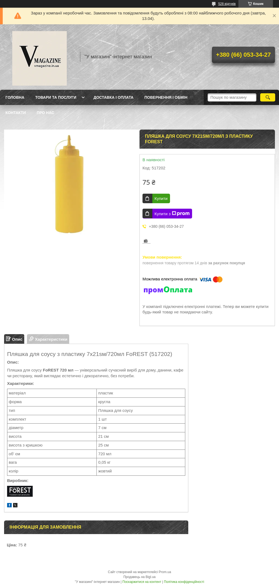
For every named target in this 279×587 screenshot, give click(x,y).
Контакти (15, 112)
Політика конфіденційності (184, 582)
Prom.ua (165, 572)
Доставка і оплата (113, 97)
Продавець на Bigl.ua (139, 577)
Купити (161, 198)
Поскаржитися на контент (141, 582)
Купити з (172, 213)
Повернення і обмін (165, 97)
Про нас (45, 112)
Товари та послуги (55, 97)
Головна (14, 97)
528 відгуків (227, 4)
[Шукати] (267, 97)
